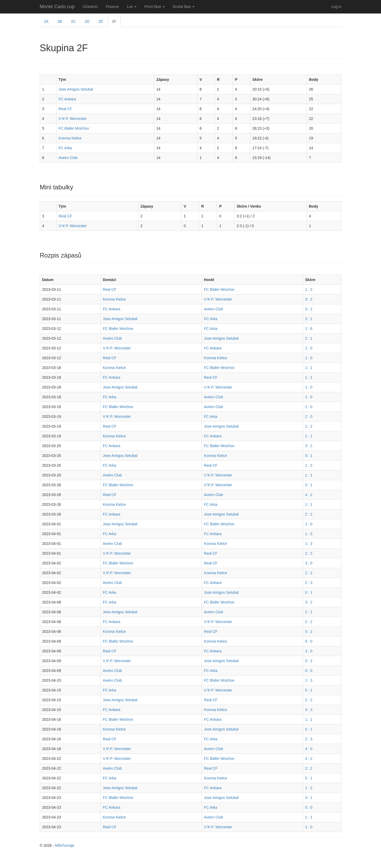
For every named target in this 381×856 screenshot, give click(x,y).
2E (100, 21)
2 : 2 (308, 514)
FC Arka (65, 148)
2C (73, 21)
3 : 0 (308, 563)
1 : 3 (308, 534)
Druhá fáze (183, 6)
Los (131, 6)
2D (87, 21)
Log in (336, 6)
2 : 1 (308, 338)
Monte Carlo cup (57, 6)
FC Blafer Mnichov (73, 128)
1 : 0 (308, 358)
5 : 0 (308, 641)
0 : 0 (308, 670)
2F (114, 21)
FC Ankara (67, 99)
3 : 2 (308, 299)
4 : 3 (308, 710)
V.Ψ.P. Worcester (72, 118)
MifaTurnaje (64, 845)
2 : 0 (308, 348)
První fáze (154, 6)
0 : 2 (308, 631)
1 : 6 (308, 328)
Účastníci (90, 6)
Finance (112, 6)
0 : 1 (308, 455)
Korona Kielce (69, 138)
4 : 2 (308, 495)
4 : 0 (308, 749)
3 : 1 (308, 319)
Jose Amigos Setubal (75, 89)
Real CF (65, 109)
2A (46, 21)
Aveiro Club (68, 158)
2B (59, 21)
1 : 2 (308, 289)
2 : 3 (308, 583)
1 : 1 (308, 368)
